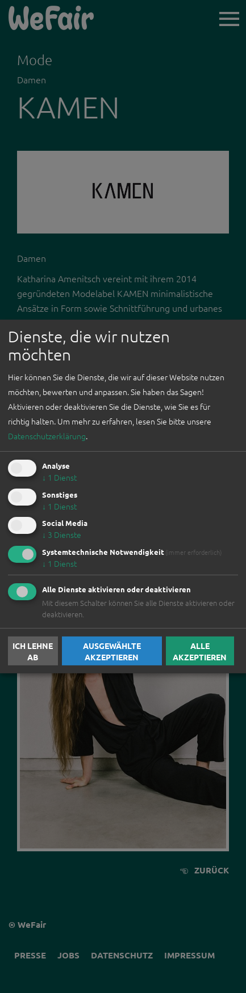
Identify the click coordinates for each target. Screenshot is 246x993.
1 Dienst (59, 477)
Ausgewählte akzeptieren (112, 650)
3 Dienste (61, 534)
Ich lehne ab (32, 650)
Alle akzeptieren (200, 650)
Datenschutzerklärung (47, 436)
